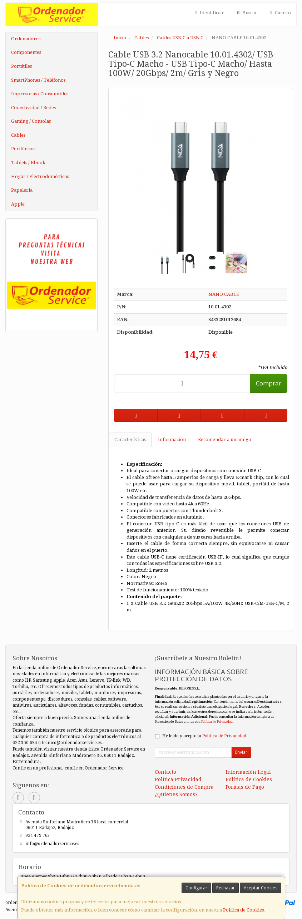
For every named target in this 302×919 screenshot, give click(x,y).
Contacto (165, 772)
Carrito (279, 12)
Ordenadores (25, 38)
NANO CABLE (223, 294)
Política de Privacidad (217, 721)
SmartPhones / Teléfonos (38, 80)
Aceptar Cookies (260, 888)
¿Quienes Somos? (176, 794)
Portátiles (21, 66)
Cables (18, 135)
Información (172, 439)
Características (130, 439)
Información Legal (248, 772)
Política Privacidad (178, 779)
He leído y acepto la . (204, 735)
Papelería (22, 190)
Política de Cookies (243, 910)
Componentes (26, 52)
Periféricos (23, 148)
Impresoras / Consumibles (39, 93)
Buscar (246, 12)
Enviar (241, 752)
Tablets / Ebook (28, 162)
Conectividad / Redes (33, 107)
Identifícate (208, 12)
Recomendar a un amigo (224, 439)
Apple (18, 204)
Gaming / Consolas (31, 121)
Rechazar (225, 888)
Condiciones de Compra (184, 787)
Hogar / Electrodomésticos (40, 176)
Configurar (196, 888)
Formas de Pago (245, 787)
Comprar (268, 383)
